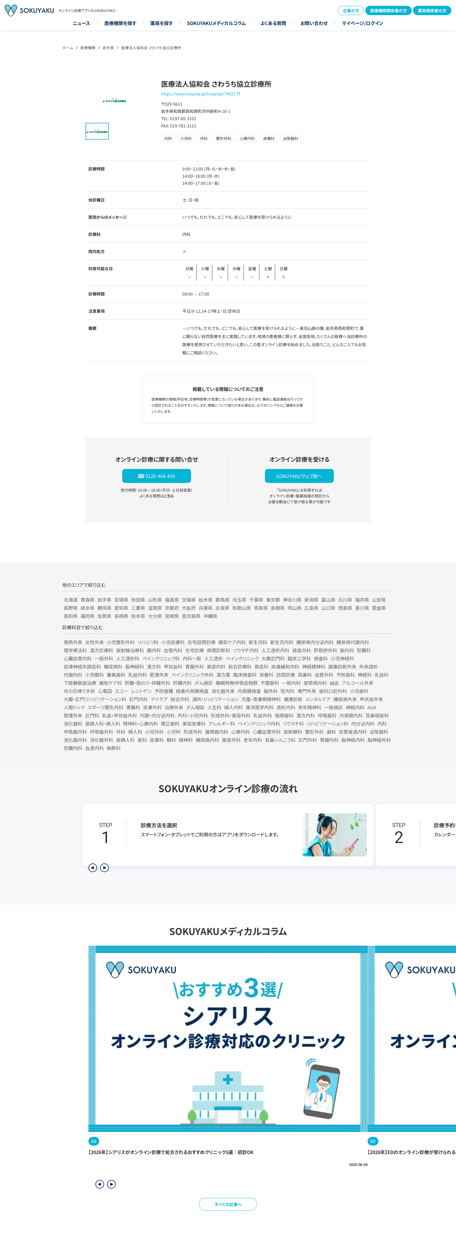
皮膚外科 (152, 707)
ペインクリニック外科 (192, 674)
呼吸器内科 (75, 731)
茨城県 (189, 599)
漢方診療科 (101, 650)
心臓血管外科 (267, 731)
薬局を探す (161, 23)
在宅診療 (194, 650)
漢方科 (154, 666)
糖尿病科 (113, 666)
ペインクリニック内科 (259, 723)
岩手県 (108, 47)
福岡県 (88, 615)
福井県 (362, 599)
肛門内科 (138, 699)
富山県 (328, 599)
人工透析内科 (275, 650)
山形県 (155, 599)
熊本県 (138, 615)
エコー (121, 690)
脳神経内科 (353, 739)
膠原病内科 (315, 682)
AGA (371, 707)
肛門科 (92, 715)
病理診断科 (218, 650)
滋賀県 (155, 607)
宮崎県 (172, 615)
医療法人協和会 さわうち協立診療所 (151, 47)
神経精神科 (313, 666)
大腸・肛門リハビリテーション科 (95, 699)
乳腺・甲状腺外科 (119, 715)
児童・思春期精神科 (261, 699)
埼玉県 (239, 599)
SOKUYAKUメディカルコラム (216, 23)
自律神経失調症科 (82, 666)
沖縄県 (210, 615)
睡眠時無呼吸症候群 (237, 682)
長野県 (71, 607)
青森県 (88, 599)
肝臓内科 (182, 682)
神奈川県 (292, 599)
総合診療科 (240, 666)
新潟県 (311, 599)
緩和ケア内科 (232, 642)
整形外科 (314, 731)
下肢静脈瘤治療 (80, 682)
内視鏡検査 (249, 690)
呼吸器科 (327, 715)
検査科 (321, 658)
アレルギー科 (222, 723)
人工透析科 (127, 658)
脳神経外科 (379, 739)
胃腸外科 (194, 666)
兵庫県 (206, 607)
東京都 (273, 599)
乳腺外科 (262, 715)
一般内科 (291, 682)
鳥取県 (261, 607)
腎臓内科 (73, 747)
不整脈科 (270, 682)
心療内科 (240, 731)
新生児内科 (281, 642)
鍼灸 (334, 682)
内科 (382, 723)
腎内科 (288, 690)
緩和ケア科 (110, 682)
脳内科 (347, 650)
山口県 (328, 607)
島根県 (278, 607)
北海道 (71, 599)
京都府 (172, 607)
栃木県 (206, 599)
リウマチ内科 (246, 650)
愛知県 (121, 607)
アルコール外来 (357, 682)
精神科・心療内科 (140, 723)
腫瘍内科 (301, 650)
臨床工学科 (299, 658)
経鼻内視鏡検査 (192, 690)
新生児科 (258, 642)
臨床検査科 (244, 674)
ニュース (81, 23)
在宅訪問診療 (201, 642)
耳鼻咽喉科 (377, 715)
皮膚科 (157, 739)
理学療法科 (75, 650)
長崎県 (121, 615)
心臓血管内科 (78, 658)
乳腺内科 (137, 674)
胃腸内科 (329, 739)
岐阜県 (88, 607)
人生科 (214, 707)
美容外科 (231, 739)
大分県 (155, 615)
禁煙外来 (73, 715)
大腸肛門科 (273, 658)
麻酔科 (114, 747)
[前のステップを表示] (92, 867)
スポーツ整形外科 (105, 707)
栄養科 (266, 674)
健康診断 (293, 699)
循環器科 (284, 715)
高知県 (71, 615)
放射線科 (293, 731)
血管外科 (324, 674)
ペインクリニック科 (161, 658)
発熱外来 (73, 642)
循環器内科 (216, 731)
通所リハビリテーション (215, 699)
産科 (142, 739)
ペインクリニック (242, 658)
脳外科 (271, 690)
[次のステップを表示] (104, 867)
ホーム (67, 47)
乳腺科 (382, 674)
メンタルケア (318, 699)
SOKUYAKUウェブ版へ (299, 475)
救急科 (261, 666)
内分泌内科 (363, 723)
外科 (120, 731)
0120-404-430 (160, 475)
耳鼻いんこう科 (280, 739)
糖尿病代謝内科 (352, 642)
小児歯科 (359, 690)
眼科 (171, 739)
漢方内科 (305, 715)
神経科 (365, 674)
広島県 (311, 607)
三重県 (138, 607)
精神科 (186, 739)
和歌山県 (241, 607)
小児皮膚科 (173, 642)
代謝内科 (73, 674)
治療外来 (174, 707)
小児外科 (154, 731)
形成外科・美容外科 (230, 715)
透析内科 (286, 707)
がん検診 (204, 682)
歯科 (331, 731)
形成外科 (193, 731)
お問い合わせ (314, 23)
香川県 (362, 607)
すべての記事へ (228, 1204)
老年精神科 (309, 707)
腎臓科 (364, 650)
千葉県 (256, 599)
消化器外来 (223, 690)
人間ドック (74, 707)
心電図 (105, 690)
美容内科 (216, 666)
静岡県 (104, 607)
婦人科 (135, 731)
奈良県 (222, 607)
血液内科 (94, 747)
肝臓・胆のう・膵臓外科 (147, 682)
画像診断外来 (342, 666)
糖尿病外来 (345, 699)
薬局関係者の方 (432, 10)
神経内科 (355, 707)
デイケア (159, 699)
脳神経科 (134, 666)
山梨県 (379, 599)
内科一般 (192, 658)
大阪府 (189, 607)
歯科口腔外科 (333, 690)
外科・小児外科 (193, 715)
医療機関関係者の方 (388, 10)
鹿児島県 (191, 615)
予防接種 (163, 690)
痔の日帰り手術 (79, 690)
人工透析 (213, 658)
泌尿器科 (379, 731)
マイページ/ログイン (362, 23)
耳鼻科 (305, 674)
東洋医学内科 (260, 707)
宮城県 (121, 599)
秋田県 (138, 599)
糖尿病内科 (207, 739)
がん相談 (195, 707)
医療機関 (87, 47)
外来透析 (368, 666)
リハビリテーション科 (327, 723)
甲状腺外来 (371, 699)
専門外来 (307, 690)
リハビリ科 (148, 642)
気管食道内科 (353, 731)
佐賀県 (104, 615)
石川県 (345, 599)
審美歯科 (116, 674)
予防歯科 (345, 674)
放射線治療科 (130, 650)
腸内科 (154, 650)
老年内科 (252, 739)
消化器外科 (101, 739)
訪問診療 (285, 674)
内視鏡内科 (351, 715)
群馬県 (222, 599)
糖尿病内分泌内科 (315, 642)
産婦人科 (125, 739)
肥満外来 (159, 674)
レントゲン (141, 690)
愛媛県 (379, 607)
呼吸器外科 (101, 731)
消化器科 (73, 723)
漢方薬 (223, 674)
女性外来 (94, 642)
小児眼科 (94, 674)
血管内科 (173, 650)
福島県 (172, 599)
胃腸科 (133, 707)
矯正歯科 (170, 723)
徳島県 (345, 607)
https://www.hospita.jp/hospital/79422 (198, 94)
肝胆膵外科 (325, 650)
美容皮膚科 (194, 723)
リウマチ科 (293, 723)
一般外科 (104, 658)
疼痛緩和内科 (285, 666)
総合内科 (180, 699)
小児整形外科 (121, 642)
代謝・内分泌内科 (157, 715)
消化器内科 (75, 739)
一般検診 (333, 707)
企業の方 (351, 10)
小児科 (174, 731)
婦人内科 (233, 707)
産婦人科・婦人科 (102, 723)
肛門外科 (307, 739)
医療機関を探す (120, 23)
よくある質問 (273, 23)
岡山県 (295, 607)
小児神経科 (342, 658)
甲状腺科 (173, 666)
